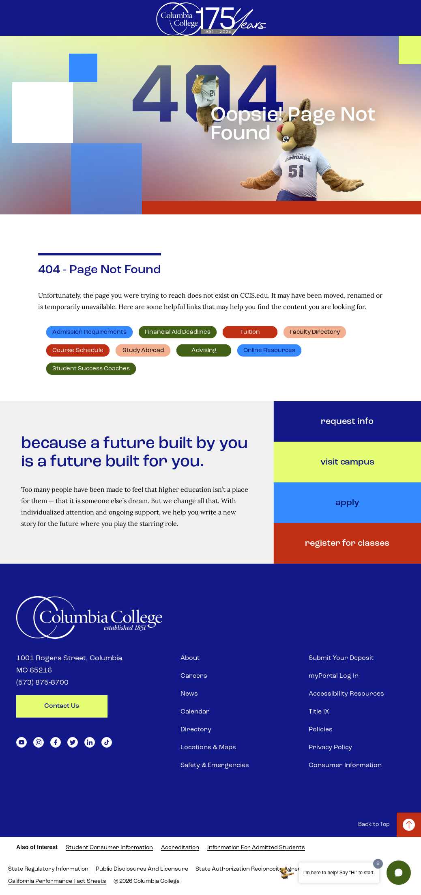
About (190, 658)
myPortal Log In (334, 676)
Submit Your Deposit (341, 658)
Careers (193, 676)
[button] (399, 872)
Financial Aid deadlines (177, 332)
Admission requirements (89, 332)
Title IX (319, 712)
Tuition (250, 332)
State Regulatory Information (48, 869)
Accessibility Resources (346, 694)
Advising (204, 351)
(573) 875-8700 (42, 683)
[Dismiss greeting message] (378, 864)
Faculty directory (315, 332)
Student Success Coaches (91, 369)
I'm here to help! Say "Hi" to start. (339, 873)
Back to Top (374, 824)
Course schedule (77, 351)
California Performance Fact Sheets (57, 881)
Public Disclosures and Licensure (142, 869)
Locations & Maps (208, 747)
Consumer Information (345, 765)
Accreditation (180, 848)
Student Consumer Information (109, 848)
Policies (321, 729)
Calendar (195, 712)
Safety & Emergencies (214, 765)
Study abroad (143, 351)
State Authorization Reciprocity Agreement (255, 869)
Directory (195, 729)
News (189, 694)
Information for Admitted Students (256, 848)
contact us (61, 706)
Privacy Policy (330, 747)
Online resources (269, 351)
